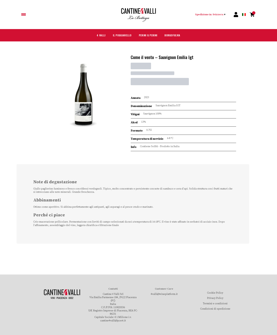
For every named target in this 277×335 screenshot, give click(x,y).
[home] (139, 14)
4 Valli (96, 35)
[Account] (235, 14)
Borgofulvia (176, 35)
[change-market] (210, 14)
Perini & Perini (148, 35)
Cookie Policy (215, 292)
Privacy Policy (215, 298)
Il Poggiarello (119, 35)
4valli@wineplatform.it (164, 294)
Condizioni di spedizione (215, 308)
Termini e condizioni (215, 303)
